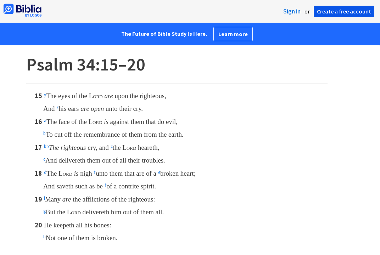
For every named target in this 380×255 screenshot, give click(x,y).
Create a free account (344, 11)
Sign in (292, 11)
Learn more (233, 34)
